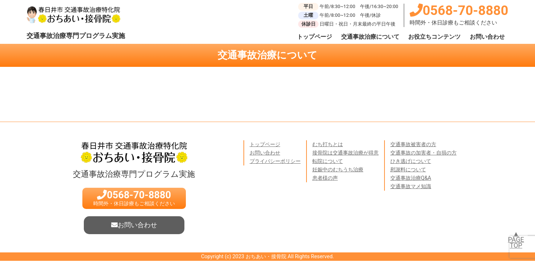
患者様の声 (325, 178)
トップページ (314, 36)
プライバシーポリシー (275, 161)
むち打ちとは (327, 144)
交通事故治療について (370, 36)
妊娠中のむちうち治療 (337, 170)
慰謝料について (408, 170)
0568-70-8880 (459, 10)
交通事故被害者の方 (413, 144)
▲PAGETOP (516, 239)
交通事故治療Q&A (410, 178)
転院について (327, 161)
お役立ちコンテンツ (434, 36)
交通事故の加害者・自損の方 (423, 153)
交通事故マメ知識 (410, 186)
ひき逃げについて (410, 161)
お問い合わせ (487, 36)
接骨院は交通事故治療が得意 (345, 153)
